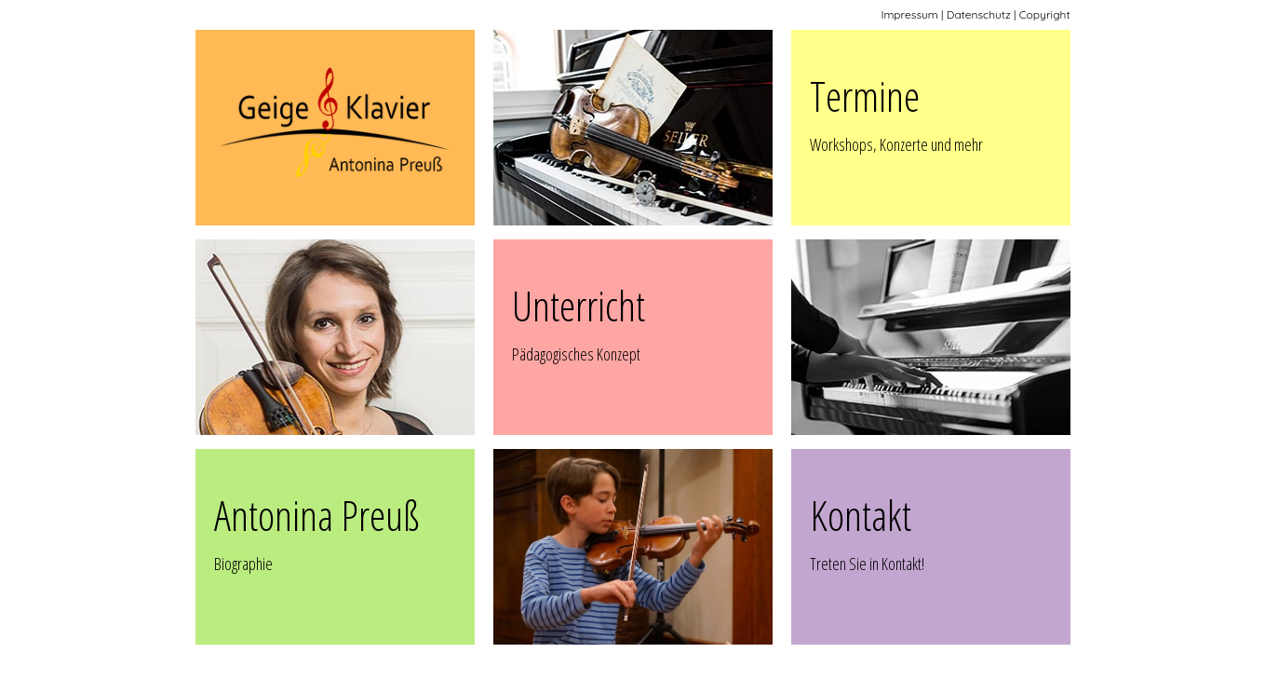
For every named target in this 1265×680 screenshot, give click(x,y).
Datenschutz (979, 14)
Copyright (1044, 14)
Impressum (909, 14)
